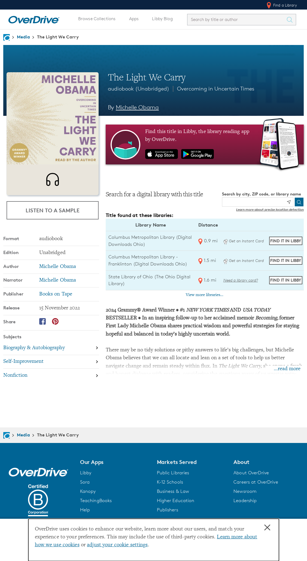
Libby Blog (162, 18)
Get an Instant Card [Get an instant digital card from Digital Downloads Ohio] (243, 241)
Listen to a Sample (53, 210)
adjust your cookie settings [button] (117, 545)
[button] (115, 462)
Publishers (167, 509)
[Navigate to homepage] (6, 37)
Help (85, 509)
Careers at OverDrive (255, 482)
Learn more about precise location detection (270, 209)
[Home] (33, 18)
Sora (85, 482)
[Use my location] (288, 202)
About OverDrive (251, 472)
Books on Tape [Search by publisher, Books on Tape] (55, 297)
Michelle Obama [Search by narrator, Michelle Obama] (57, 283)
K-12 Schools (170, 482)
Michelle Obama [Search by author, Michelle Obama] (137, 107)
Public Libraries (173, 472)
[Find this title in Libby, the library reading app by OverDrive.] (205, 144)
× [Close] (267, 527)
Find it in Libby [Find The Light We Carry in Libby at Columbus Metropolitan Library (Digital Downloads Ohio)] (285, 240)
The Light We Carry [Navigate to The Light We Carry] (58, 37)
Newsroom (245, 491)
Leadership (245, 500)
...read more (287, 369)
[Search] (299, 202)
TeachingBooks (96, 500)
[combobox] (236, 19)
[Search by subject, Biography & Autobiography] (51, 351)
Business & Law (173, 491)
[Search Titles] (291, 19)
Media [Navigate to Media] (23, 37)
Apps (134, 18)
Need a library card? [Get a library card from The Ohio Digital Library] (240, 280)
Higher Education (175, 500)
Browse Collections (96, 18)
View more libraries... (204, 295)
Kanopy (88, 491)
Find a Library (281, 5)
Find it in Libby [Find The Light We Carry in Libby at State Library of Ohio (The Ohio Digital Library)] (285, 280)
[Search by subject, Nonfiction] (51, 378)
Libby (86, 472)
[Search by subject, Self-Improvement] (51, 365)
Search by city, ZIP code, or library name (261, 194)
